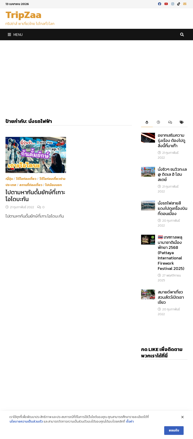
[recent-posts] (158, 122)
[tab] (147, 122)
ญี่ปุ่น (9, 178)
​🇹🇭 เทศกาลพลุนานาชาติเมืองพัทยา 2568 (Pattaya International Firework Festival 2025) (171, 252)
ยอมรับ (174, 430)
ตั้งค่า (130, 421)
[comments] (170, 122)
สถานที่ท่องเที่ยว (30, 185)
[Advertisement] (96, 75)
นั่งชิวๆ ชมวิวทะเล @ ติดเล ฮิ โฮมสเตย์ (172, 174)
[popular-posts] (147, 122)
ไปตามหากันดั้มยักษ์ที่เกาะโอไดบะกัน (35, 195)
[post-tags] (182, 122)
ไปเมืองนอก (53, 185)
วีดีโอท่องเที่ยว (26, 178)
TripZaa (23, 14)
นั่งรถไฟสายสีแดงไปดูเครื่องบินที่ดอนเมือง (172, 208)
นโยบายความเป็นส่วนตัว (26, 421)
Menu (15, 34)
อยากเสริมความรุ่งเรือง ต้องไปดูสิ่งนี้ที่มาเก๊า (171, 140)
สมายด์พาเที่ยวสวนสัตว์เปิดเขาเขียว (171, 297)
